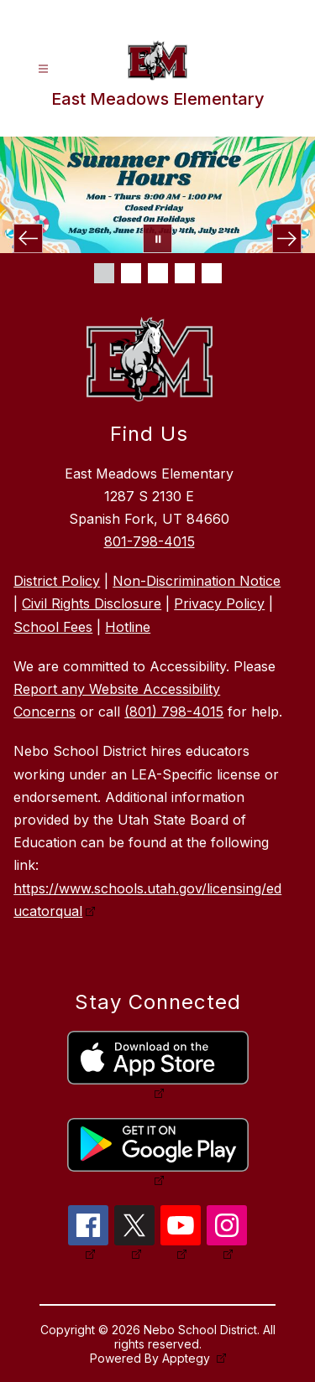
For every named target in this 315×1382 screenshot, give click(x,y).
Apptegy (187, 1358)
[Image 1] (104, 273)
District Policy (56, 580)
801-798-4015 (149, 541)
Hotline (127, 627)
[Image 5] (212, 273)
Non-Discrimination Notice (197, 580)
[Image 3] (158, 273)
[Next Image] (287, 238)
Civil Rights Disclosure (91, 603)
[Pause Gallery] (157, 238)
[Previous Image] (28, 238)
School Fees (52, 627)
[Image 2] (131, 273)
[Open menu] (43, 69)
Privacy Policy (219, 603)
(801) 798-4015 (173, 711)
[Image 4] (185, 273)
